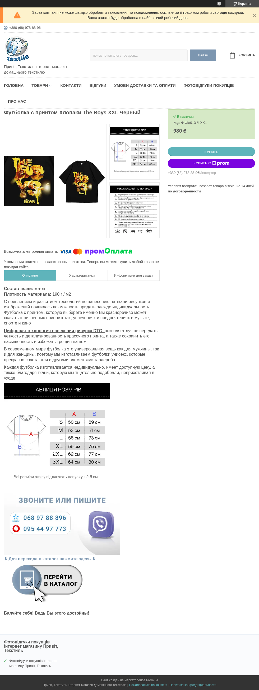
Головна (14, 85)
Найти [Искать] (203, 55)
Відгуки (98, 85)
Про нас (17, 101)
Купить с (211, 163)
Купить (211, 152)
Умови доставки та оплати (144, 85)
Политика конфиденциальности (192, 685)
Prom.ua (152, 680)
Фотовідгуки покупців (208, 85)
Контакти (70, 85)
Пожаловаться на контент (148, 685)
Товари (39, 85)
